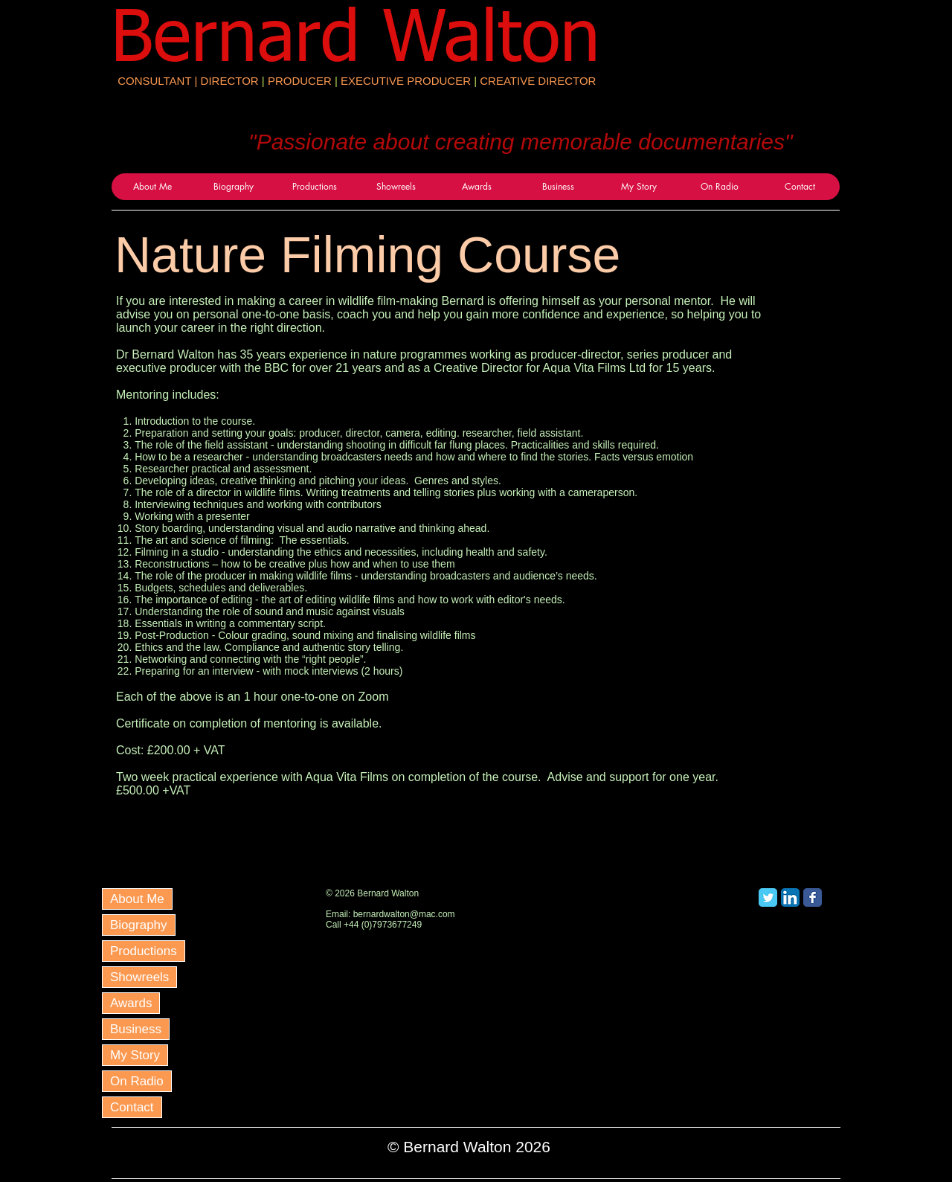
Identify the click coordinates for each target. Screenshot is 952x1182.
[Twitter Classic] (768, 897)
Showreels (139, 977)
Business (135, 1029)
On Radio (137, 1081)
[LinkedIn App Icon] (790, 897)
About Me (137, 899)
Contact (132, 1107)
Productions (143, 951)
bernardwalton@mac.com (404, 914)
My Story (135, 1055)
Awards (131, 1003)
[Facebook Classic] (812, 897)
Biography (138, 925)
